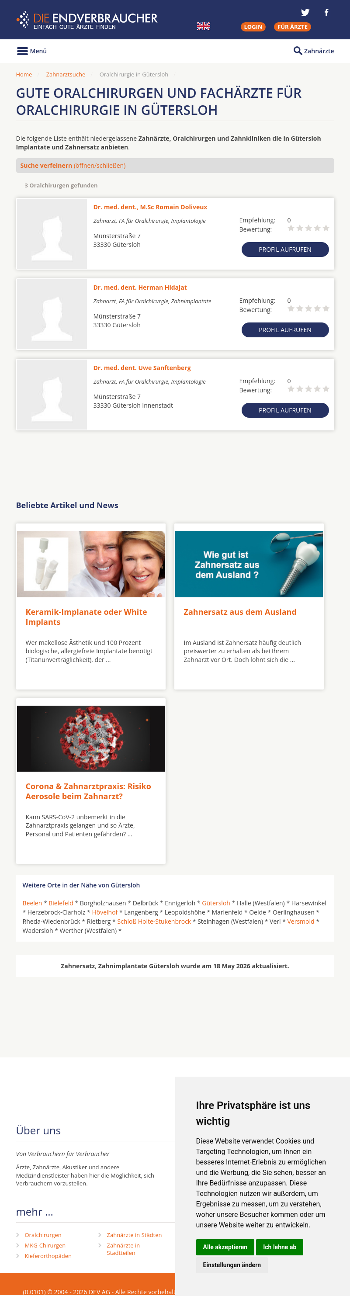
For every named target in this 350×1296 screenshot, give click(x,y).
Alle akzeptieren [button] (225, 1247)
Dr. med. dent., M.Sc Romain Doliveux (151, 207)
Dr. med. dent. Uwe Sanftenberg (142, 368)
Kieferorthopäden (48, 1256)
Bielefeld (61, 903)
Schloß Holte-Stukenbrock (154, 921)
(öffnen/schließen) (73, 165)
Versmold (301, 921)
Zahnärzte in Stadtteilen (123, 1249)
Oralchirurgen (43, 1235)
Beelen (32, 903)
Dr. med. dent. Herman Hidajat (140, 287)
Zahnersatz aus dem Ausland (240, 611)
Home (24, 74)
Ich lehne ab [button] (279, 1247)
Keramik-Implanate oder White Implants (86, 616)
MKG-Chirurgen (45, 1245)
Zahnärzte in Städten (134, 1235)
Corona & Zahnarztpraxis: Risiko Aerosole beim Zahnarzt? (88, 791)
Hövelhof (105, 912)
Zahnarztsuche (66, 74)
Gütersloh (216, 903)
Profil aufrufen (285, 249)
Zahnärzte (319, 51)
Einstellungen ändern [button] (232, 1264)
